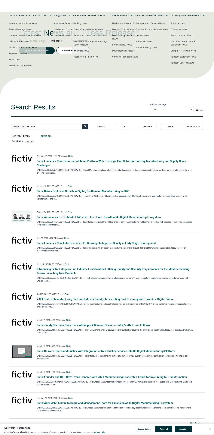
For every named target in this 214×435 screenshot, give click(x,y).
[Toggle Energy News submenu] (69, 15)
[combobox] (172, 109)
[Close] (210, 430)
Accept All (183, 430)
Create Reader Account (73, 50)
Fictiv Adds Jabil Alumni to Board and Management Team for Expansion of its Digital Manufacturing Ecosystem (105, 403)
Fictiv (70, 156)
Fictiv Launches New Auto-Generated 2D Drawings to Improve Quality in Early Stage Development (96, 243)
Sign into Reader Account (36, 50)
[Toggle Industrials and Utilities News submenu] (167, 15)
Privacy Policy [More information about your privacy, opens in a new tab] (99, 433)
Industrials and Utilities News (149, 15)
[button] (29, 141)
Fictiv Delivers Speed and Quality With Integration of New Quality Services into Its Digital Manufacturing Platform (106, 351)
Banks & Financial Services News (89, 15)
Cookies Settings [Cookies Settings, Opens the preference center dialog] (144, 430)
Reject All (164, 430)
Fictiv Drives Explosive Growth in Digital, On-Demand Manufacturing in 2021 (83, 191)
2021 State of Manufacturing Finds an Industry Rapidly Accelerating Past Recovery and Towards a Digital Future (105, 299)
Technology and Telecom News (185, 15)
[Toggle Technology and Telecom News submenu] (204, 15)
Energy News (60, 15)
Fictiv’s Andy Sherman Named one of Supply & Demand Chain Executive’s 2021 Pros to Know (93, 325)
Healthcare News (120, 15)
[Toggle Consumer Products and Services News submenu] (50, 15)
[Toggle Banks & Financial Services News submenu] (108, 15)
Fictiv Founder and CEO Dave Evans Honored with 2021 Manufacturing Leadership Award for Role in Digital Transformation (112, 377)
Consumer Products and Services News (28, 15)
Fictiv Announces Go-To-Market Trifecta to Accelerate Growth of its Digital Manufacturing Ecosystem (99, 217)
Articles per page (158, 104)
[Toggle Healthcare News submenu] (131, 15)
